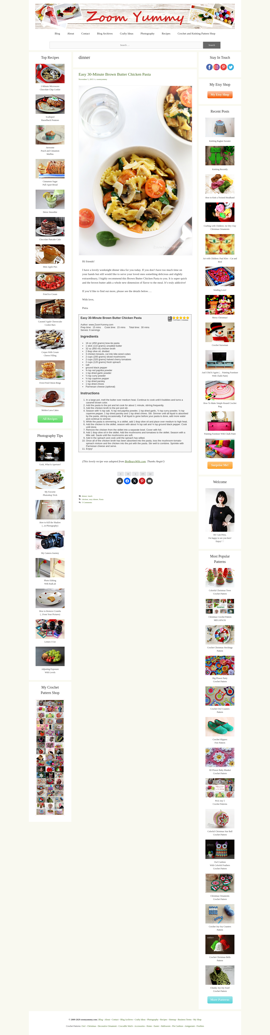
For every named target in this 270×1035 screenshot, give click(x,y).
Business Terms (184, 1019)
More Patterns (220, 999)
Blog (57, 33)
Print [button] (170, 318)
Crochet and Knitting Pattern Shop (196, 33)
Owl (83, 1026)
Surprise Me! (220, 465)
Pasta (101, 499)
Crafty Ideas (126, 33)
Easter (156, 1026)
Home (149, 1026)
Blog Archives (105, 33)
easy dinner (93, 499)
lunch (90, 496)
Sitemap (172, 1019)
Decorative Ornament (107, 1026)
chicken (85, 499)
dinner (84, 496)
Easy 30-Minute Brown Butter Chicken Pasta (115, 74)
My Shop (197, 1019)
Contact (85, 33)
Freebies (200, 1026)
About (70, 33)
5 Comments (87, 502)
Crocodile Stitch (125, 1026)
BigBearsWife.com (135, 461)
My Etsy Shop (220, 94)
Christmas (91, 1026)
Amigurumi (190, 1026)
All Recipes (50, 419)
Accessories (139, 1026)
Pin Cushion (177, 1026)
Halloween (165, 1026)
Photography (148, 33)
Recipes (166, 33)
